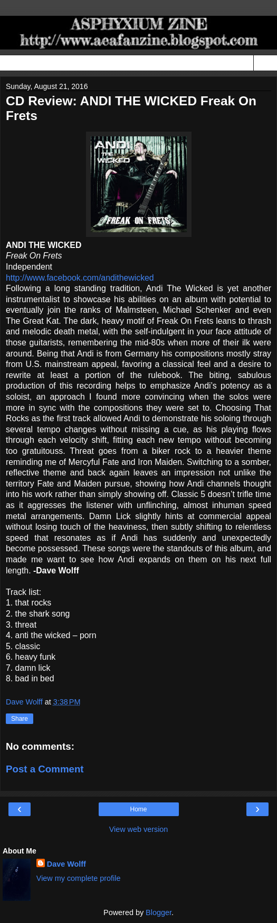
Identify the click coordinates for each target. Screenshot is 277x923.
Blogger (158, 912)
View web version (138, 829)
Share (19, 718)
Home (138, 809)
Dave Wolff (66, 864)
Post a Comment (45, 769)
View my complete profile (78, 878)
